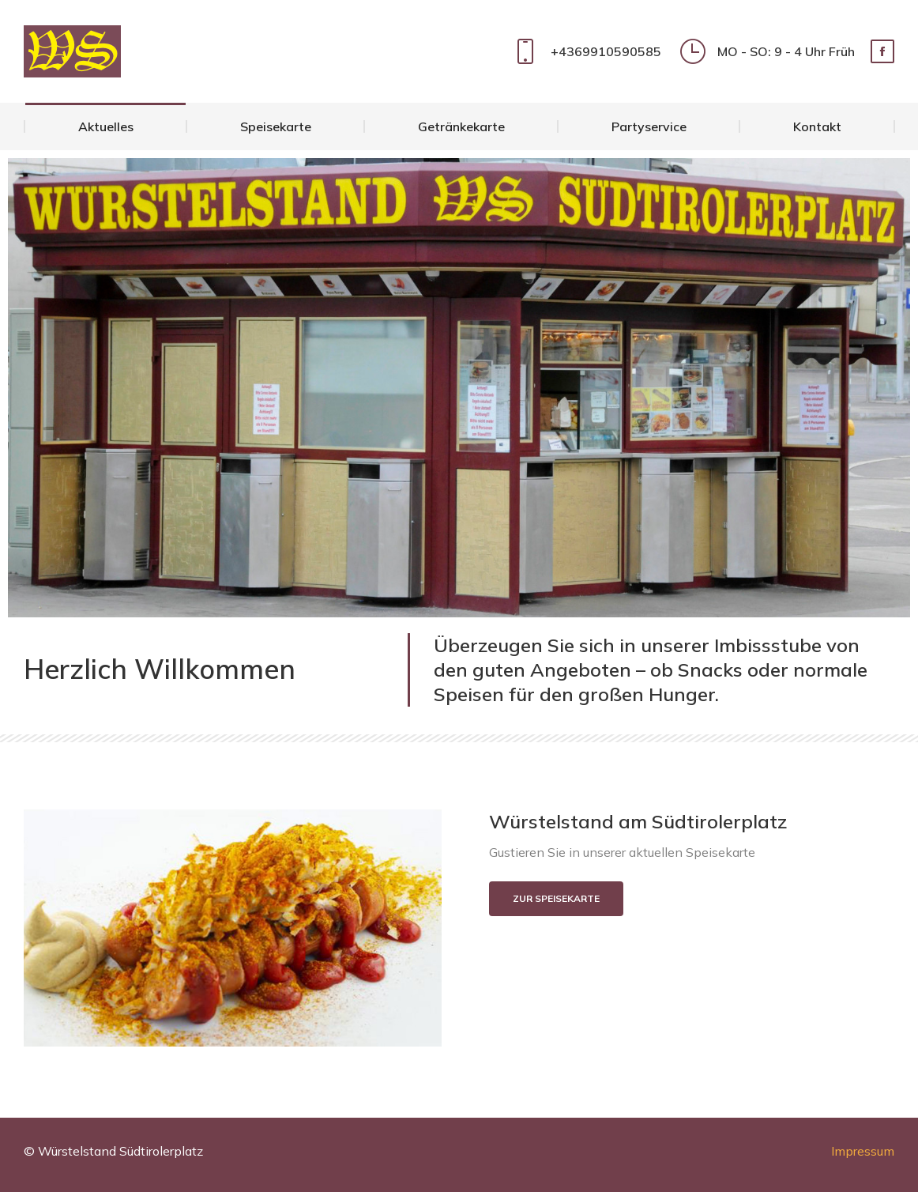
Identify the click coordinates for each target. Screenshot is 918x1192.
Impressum (862, 1151)
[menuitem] (105, 126)
